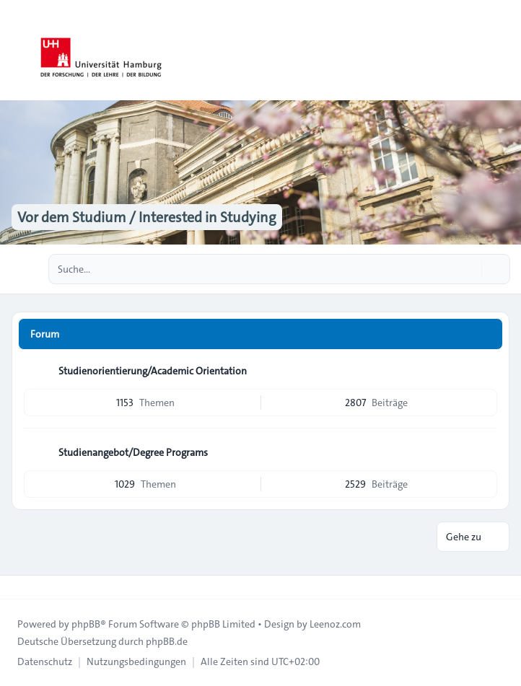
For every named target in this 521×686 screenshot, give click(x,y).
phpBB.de (167, 641)
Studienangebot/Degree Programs (133, 452)
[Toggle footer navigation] (17, 587)
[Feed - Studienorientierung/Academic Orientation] (485, 371)
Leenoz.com (335, 624)
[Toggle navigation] (503, 50)
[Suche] (469, 269)
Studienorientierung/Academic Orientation (152, 371)
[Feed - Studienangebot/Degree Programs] (485, 452)
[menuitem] (44, 661)
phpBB (85, 624)
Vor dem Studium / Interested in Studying (146, 217)
